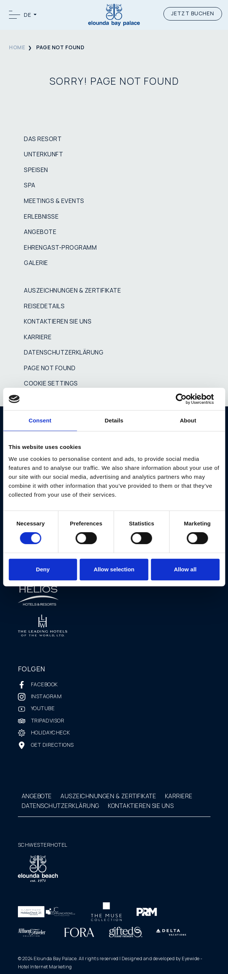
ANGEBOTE (40, 232)
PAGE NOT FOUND (49, 368)
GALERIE (36, 263)
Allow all (185, 569)
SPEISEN (36, 170)
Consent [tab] (40, 420)
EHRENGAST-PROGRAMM (60, 247)
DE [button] (28, 14)
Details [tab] (114, 420)
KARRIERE (37, 337)
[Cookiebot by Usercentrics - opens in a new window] (186, 399)
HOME (17, 47)
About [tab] (188, 420)
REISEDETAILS (44, 306)
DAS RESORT (43, 139)
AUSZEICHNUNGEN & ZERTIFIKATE (72, 290)
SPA (29, 185)
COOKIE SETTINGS (51, 383)
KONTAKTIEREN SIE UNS (57, 321)
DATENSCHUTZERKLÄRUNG (63, 352)
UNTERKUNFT (43, 154)
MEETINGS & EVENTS (54, 201)
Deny (43, 569)
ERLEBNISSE (41, 216)
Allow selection (114, 569)
